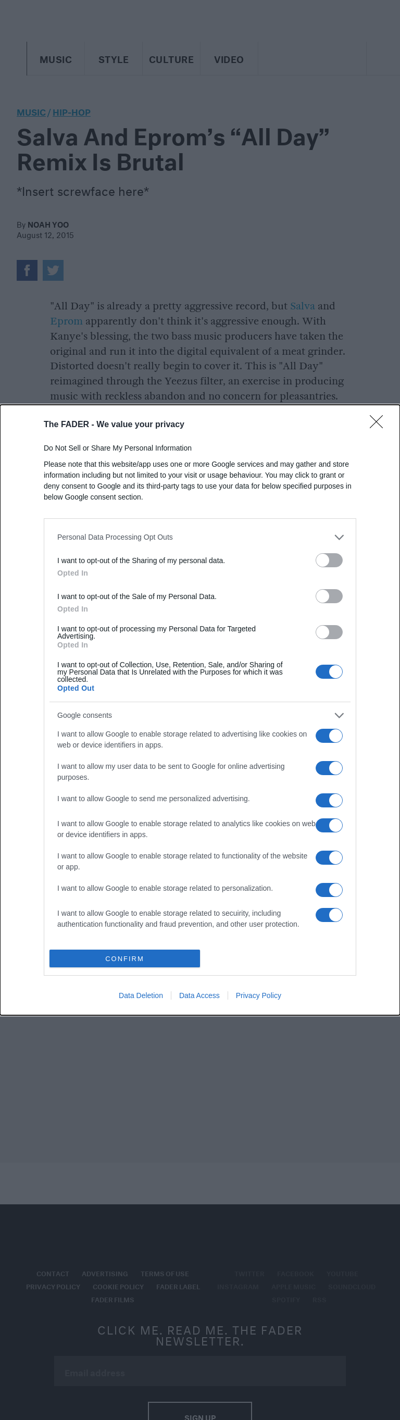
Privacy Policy (258, 995)
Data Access (199, 995)
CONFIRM (124, 959)
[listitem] (200, 537)
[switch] (329, 560)
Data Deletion (141, 995)
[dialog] (200, 710)
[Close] (380, 425)
